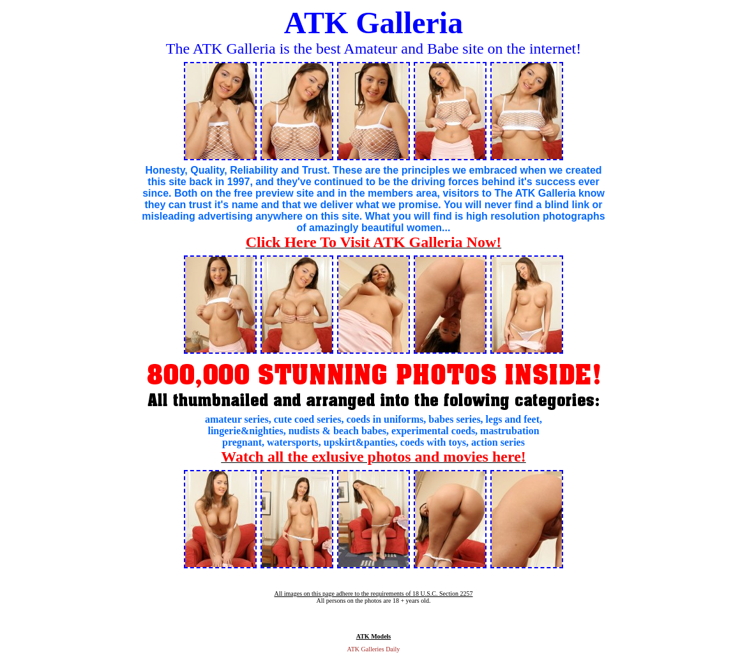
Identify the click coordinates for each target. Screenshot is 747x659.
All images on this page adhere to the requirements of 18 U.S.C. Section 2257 (373, 593)
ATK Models (373, 636)
